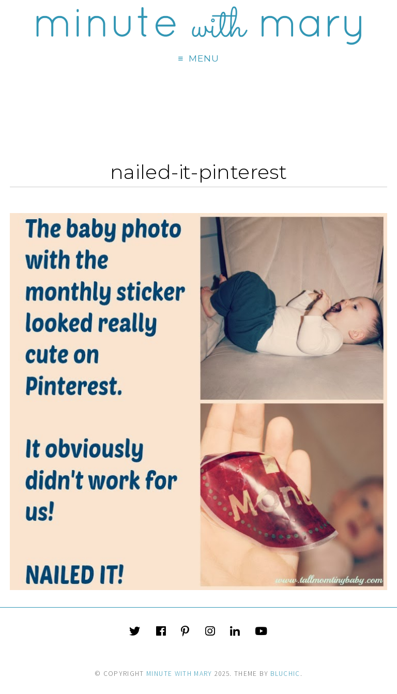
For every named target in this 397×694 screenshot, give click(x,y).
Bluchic (285, 673)
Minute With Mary (179, 673)
